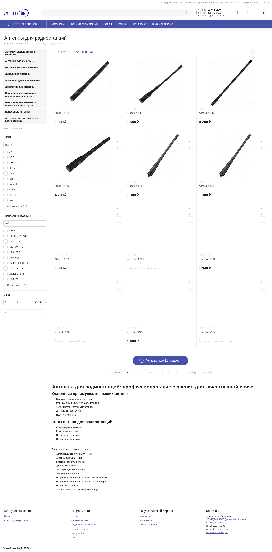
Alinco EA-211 (134, 186)
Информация (251, 2)
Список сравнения (148, 524)
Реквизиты (190, 2)
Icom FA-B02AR (135, 259)
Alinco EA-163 (62, 186)
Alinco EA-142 (62, 112)
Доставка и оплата (208, 2)
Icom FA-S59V (62, 332)
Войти (7, 516)
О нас (74, 516)
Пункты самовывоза (230, 2)
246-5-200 (209, 9)
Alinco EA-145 (206, 112)
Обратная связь (79, 520)
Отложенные (145, 520)
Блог (73, 537)
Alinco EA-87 (62, 259)
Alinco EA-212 (206, 186)
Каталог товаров (25, 24)
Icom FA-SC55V (207, 332)
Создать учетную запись (17, 520)
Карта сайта (77, 533)
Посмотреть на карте (217, 532)
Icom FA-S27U (207, 259)
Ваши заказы (145, 516)
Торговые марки (79, 529)
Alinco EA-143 (134, 112)
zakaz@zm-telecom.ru (171, 2)
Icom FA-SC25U (135, 332)
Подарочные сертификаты (85, 524)
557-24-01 (209, 12)
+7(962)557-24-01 (215, 522)
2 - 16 (207, 372)
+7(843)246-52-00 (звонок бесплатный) (226, 519)
